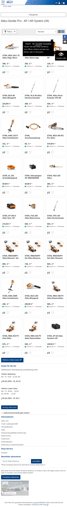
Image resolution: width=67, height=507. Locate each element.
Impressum (5, 439)
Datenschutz (6, 436)
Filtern (10, 32)
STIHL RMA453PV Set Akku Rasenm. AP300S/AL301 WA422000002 (55, 257)
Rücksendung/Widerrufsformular (13, 433)
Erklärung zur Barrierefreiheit (12, 445)
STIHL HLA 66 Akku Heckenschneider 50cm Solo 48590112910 (33, 97)
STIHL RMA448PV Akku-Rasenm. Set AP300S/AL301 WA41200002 (10, 257)
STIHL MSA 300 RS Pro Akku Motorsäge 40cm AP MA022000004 (56, 137)
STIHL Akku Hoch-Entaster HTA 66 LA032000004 (55, 97)
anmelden (36, 461)
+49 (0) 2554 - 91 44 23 (10, 381)
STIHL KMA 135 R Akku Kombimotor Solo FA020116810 (10, 137)
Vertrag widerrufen (9, 407)
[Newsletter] (15, 461)
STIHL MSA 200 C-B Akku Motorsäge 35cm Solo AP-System (33, 56)
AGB (3, 430)
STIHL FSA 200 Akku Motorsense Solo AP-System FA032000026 (32, 217)
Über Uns (5, 421)
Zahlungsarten (6, 442)
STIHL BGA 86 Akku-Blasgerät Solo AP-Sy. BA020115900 (9, 97)
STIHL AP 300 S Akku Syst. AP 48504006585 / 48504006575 (9, 217)
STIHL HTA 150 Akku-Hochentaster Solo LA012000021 (55, 217)
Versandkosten (7, 427)
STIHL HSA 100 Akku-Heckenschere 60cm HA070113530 (55, 177)
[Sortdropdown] (46, 32)
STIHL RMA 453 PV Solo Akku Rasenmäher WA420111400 (10, 337)
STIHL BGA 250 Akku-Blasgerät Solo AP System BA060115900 (32, 297)
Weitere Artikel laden (12, 360)
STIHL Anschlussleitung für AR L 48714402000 (32, 137)
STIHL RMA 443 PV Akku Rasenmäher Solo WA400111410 (33, 337)
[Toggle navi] (3, 2)
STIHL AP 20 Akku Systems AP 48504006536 (55, 337)
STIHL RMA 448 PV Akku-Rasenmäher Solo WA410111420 (55, 297)
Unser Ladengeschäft (9, 424)
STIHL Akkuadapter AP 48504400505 (33, 177)
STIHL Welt (6, 6)
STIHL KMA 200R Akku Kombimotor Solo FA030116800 (10, 297)
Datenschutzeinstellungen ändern (16, 413)
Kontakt (4, 453)
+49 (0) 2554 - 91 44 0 (10, 398)
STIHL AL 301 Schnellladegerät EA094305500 (9, 177)
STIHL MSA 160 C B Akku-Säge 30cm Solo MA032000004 (10, 56)
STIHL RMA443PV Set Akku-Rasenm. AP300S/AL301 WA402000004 (33, 257)
